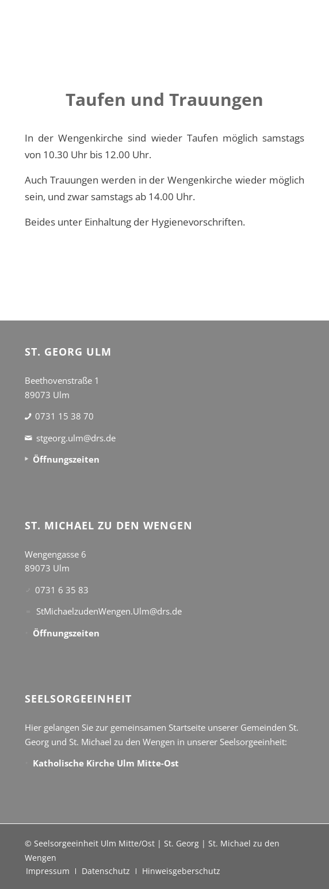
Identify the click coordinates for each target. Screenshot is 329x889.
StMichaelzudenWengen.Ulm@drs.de (109, 611)
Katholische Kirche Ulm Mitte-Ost (106, 763)
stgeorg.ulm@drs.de (76, 438)
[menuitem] (47, 871)
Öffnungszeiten (66, 459)
